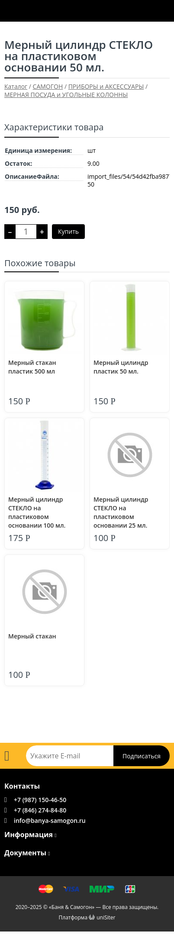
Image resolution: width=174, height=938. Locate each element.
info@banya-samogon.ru (50, 820)
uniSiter (106, 917)
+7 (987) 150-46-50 (40, 800)
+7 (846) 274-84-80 (40, 810)
